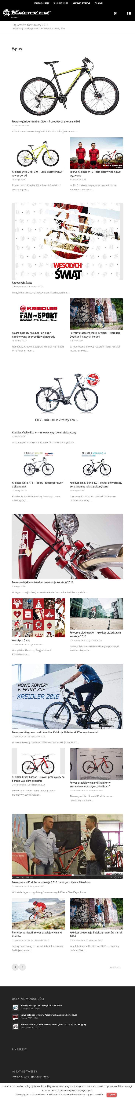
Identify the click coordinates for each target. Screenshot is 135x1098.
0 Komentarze (19, 286)
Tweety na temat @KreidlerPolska (30, 1076)
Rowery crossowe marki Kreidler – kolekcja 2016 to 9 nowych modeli (95, 334)
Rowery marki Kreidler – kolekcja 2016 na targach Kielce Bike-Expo (51, 882)
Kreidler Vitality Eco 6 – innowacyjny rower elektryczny (44, 432)
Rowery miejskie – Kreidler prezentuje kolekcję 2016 (42, 582)
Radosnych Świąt (22, 282)
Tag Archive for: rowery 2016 (30, 25)
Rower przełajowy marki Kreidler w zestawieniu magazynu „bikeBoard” (90, 784)
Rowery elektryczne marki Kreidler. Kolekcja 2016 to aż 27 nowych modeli (55, 732)
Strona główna (31, 28)
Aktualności (45, 28)
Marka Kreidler (42, 3)
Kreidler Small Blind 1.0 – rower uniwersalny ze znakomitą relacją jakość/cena (96, 484)
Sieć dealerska (60, 3)
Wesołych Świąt (21, 640)
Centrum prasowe (81, 3)
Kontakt (99, 3)
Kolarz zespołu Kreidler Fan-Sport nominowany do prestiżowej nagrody (33, 334)
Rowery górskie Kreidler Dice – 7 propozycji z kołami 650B (46, 121)
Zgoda (111, 1094)
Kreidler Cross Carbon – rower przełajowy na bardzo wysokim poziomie (38, 778)
